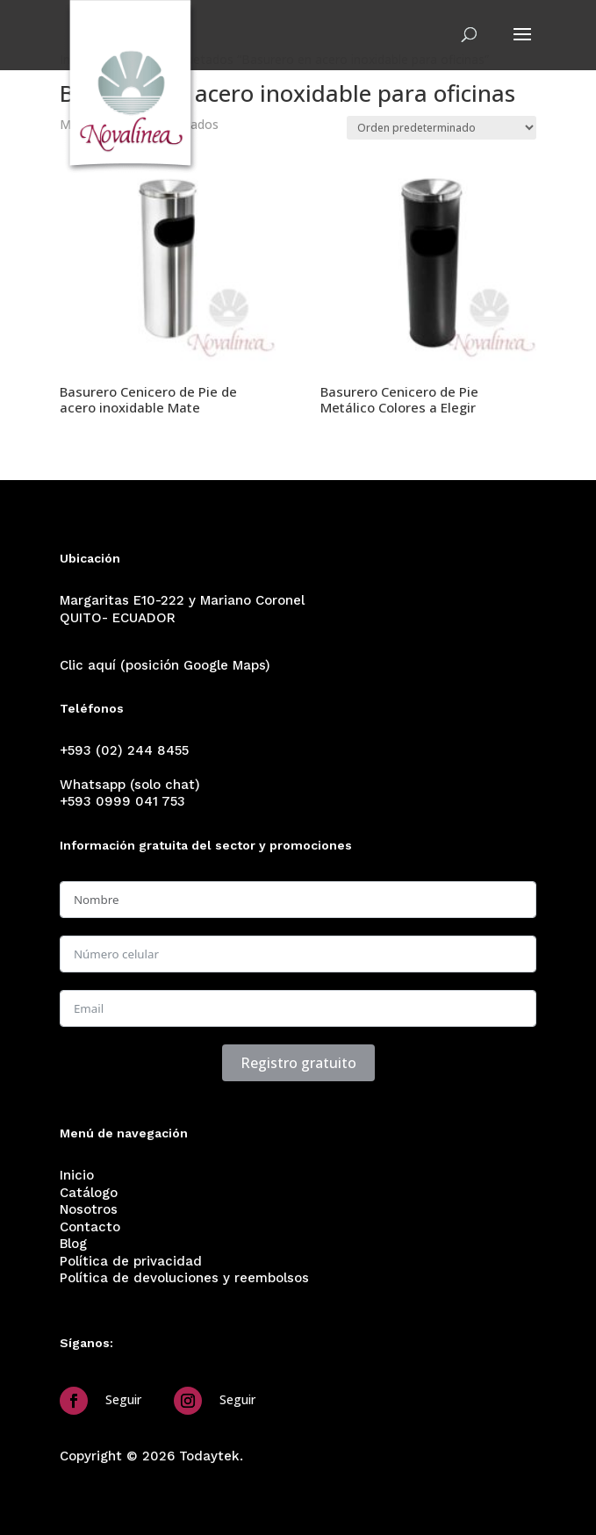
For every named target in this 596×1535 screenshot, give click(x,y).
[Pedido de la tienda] (441, 128)
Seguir (123, 1399)
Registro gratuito (298, 1062)
